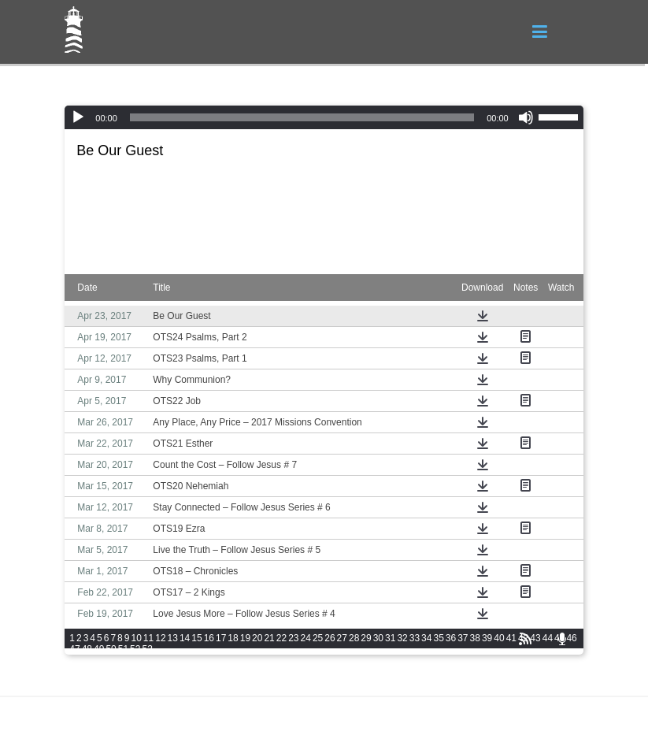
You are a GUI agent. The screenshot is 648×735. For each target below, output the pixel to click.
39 (487, 638)
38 (475, 638)
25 (318, 638)
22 (281, 638)
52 (135, 649)
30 (378, 638)
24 (306, 638)
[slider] (302, 117)
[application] (324, 117)
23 (293, 638)
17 (221, 638)
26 (329, 638)
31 (390, 638)
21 (269, 638)
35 (438, 638)
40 (499, 638)
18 (233, 638)
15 (196, 638)
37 (462, 638)
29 (366, 638)
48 (87, 649)
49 (99, 649)
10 (136, 638)
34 (426, 638)
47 (74, 649)
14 (185, 638)
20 (257, 638)
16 (209, 638)
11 (148, 638)
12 (160, 638)
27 (342, 638)
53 (147, 649)
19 (245, 638)
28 (354, 638)
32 (402, 638)
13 (173, 638)
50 (111, 649)
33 (414, 638)
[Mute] (526, 117)
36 (451, 638)
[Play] (78, 117)
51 (123, 649)
